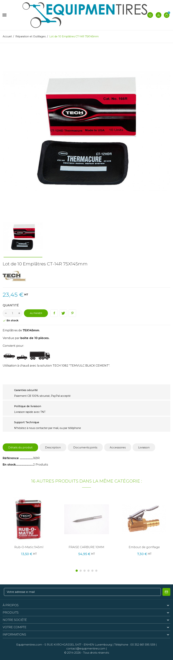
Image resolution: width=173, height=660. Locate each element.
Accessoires (118, 447)
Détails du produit (20, 447)
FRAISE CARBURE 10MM (86, 547)
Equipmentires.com (29, 644)
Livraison (144, 447)
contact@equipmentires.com (85, 648)
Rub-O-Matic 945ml (28, 547)
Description (53, 447)
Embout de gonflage (144, 547)
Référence (11, 458)
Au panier (36, 313)
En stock (9, 464)
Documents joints (85, 447)
